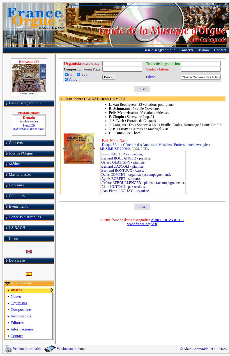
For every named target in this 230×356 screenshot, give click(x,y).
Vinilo (71, 79)
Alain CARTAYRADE (167, 220)
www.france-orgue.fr (142, 224)
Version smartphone (64, 349)
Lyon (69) (28, 126)
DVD (83, 75)
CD (70, 75)
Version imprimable (23, 349)
